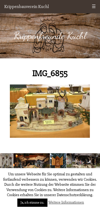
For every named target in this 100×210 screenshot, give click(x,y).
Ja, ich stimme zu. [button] (32, 202)
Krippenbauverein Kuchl (26, 6)
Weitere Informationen (66, 202)
